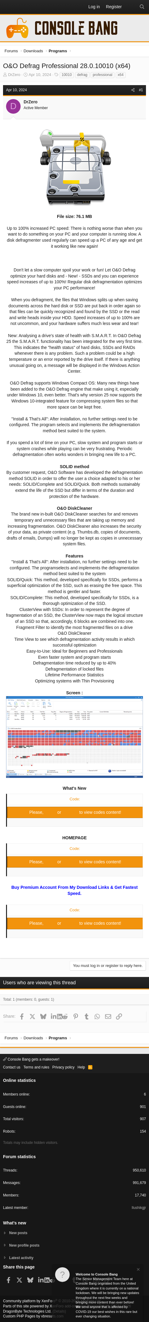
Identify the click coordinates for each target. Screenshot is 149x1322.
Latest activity (21, 1258)
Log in (51, 812)
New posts (18, 1233)
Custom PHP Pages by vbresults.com (33, 1316)
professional (102, 75)
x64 (121, 75)
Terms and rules (36, 1067)
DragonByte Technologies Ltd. (27, 1311)
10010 (67, 75)
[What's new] (130, 7)
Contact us (11, 1067)
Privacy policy (63, 1067)
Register (70, 812)
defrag (82, 75)
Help (81, 1067)
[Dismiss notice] (137, 1270)
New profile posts (24, 1245)
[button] (8, 7)
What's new (14, 1222)
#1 (141, 90)
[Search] (142, 7)
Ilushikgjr (139, 1208)
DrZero (14, 74)
